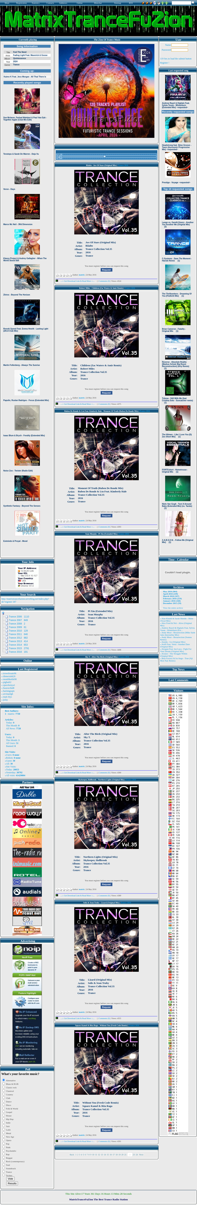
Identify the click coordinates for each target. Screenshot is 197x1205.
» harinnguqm (7, 691)
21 (125, 1154)
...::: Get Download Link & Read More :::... (76, 281)
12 (99, 1154)
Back (72, 1154)
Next (141, 1154)
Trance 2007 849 (18, 620)
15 (108, 1154)
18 (117, 1154)
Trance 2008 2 (17, 623)
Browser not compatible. (27, 299)
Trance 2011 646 (18, 634)
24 (137, 1154)
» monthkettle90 (9, 679)
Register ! (164, 62)
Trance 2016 (123, 165)
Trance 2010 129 (18, 630)
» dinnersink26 (8, 676)
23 (134, 1154)
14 (105, 1154)
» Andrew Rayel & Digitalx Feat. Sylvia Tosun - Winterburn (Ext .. (177, 629)
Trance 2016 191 (18, 652)
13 (102, 1154)
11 (96, 1154)
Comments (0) (104, 281)
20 (122, 1154)
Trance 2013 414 (18, 641)
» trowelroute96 (8, 673)
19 (119, 1154)
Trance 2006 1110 (19, 616)
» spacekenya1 (8, 685)
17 (114, 1154)
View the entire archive (173, 608)
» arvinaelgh (7, 694)
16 (111, 1154)
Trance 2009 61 (17, 627)
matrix (11, 713)
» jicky (4, 699)
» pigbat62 (6, 682)
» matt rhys (6, 696)
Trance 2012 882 (18, 637)
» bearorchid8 (7, 688)
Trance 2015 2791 (19, 648)
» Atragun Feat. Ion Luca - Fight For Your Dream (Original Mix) (176, 650)
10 (93, 1154)
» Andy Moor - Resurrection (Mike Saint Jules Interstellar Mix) (177, 633)
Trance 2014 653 (18, 644)
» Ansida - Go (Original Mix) (172, 642)
